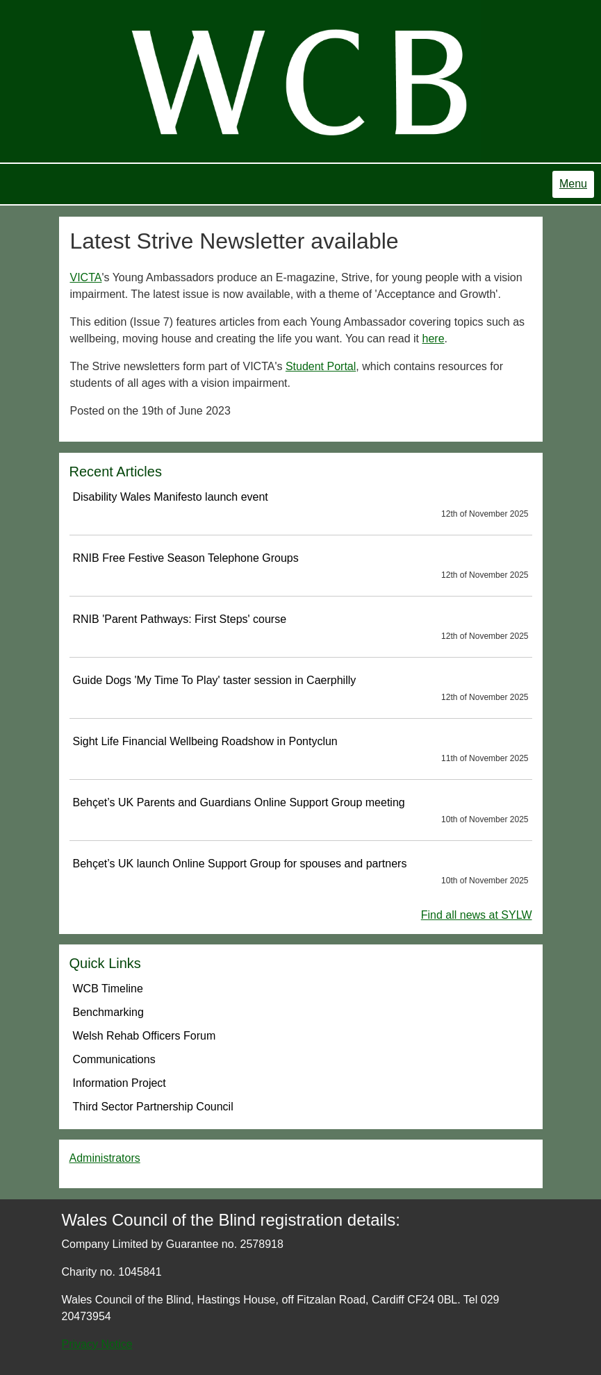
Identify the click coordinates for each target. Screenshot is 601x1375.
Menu (573, 184)
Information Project (119, 1083)
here (433, 338)
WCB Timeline (108, 988)
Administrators (104, 1158)
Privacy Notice (97, 1344)
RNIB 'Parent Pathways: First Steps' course (301, 627)
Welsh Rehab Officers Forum (144, 1036)
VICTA (86, 277)
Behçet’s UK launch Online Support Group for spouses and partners (301, 872)
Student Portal (321, 366)
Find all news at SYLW (476, 915)
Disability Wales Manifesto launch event (301, 505)
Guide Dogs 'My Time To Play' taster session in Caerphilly (301, 688)
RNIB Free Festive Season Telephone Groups (301, 566)
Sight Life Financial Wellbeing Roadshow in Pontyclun (301, 750)
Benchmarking (108, 1012)
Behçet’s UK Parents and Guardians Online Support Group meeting (301, 811)
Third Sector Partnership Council (153, 1106)
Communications (114, 1059)
